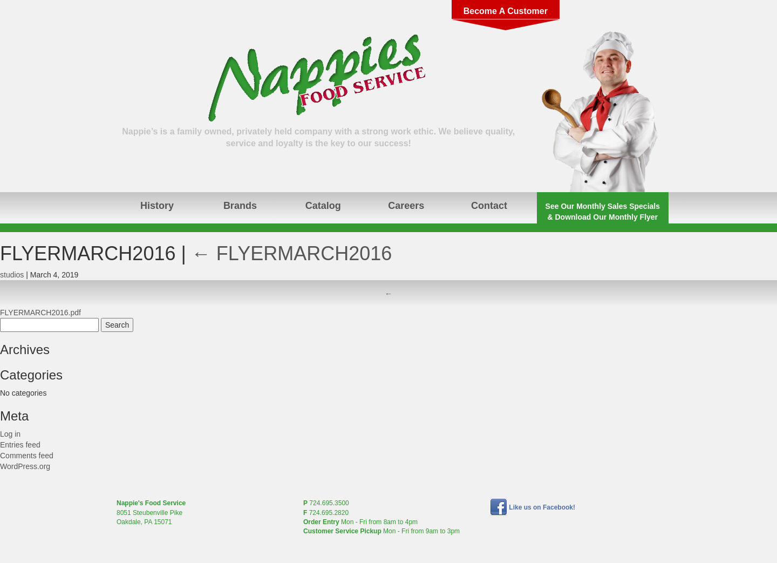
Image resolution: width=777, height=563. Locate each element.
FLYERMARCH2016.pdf (40, 312)
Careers (406, 205)
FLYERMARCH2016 (292, 253)
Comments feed (26, 455)
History (157, 205)
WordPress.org (25, 466)
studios (12, 274)
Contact (489, 205)
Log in (10, 434)
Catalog (323, 205)
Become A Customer (506, 11)
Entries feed (20, 444)
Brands (240, 205)
